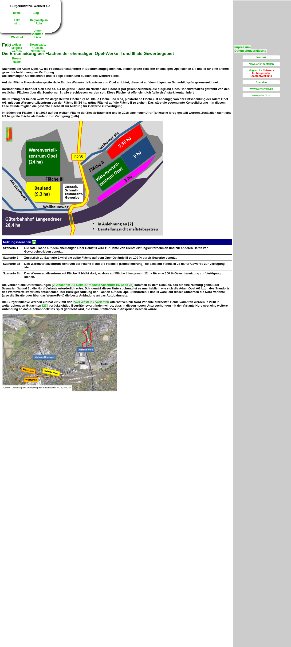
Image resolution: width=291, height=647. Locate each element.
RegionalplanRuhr (39, 22)
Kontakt (261, 57)
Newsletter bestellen (261, 63)
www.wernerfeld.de (261, 88)
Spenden (261, 82)
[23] (44, 305)
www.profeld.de (261, 95)
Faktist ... (17, 22)
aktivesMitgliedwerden (17, 48)
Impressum (242, 47)
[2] (34, 242)
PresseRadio (16, 60)
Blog (35, 13)
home (16, 13)
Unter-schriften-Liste (37, 34)
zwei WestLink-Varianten (91, 302)
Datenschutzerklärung (250, 50)
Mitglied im (261, 73)
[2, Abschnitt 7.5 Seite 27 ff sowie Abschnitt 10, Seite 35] (93, 285)
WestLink (17, 37)
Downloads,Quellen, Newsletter (38, 48)
